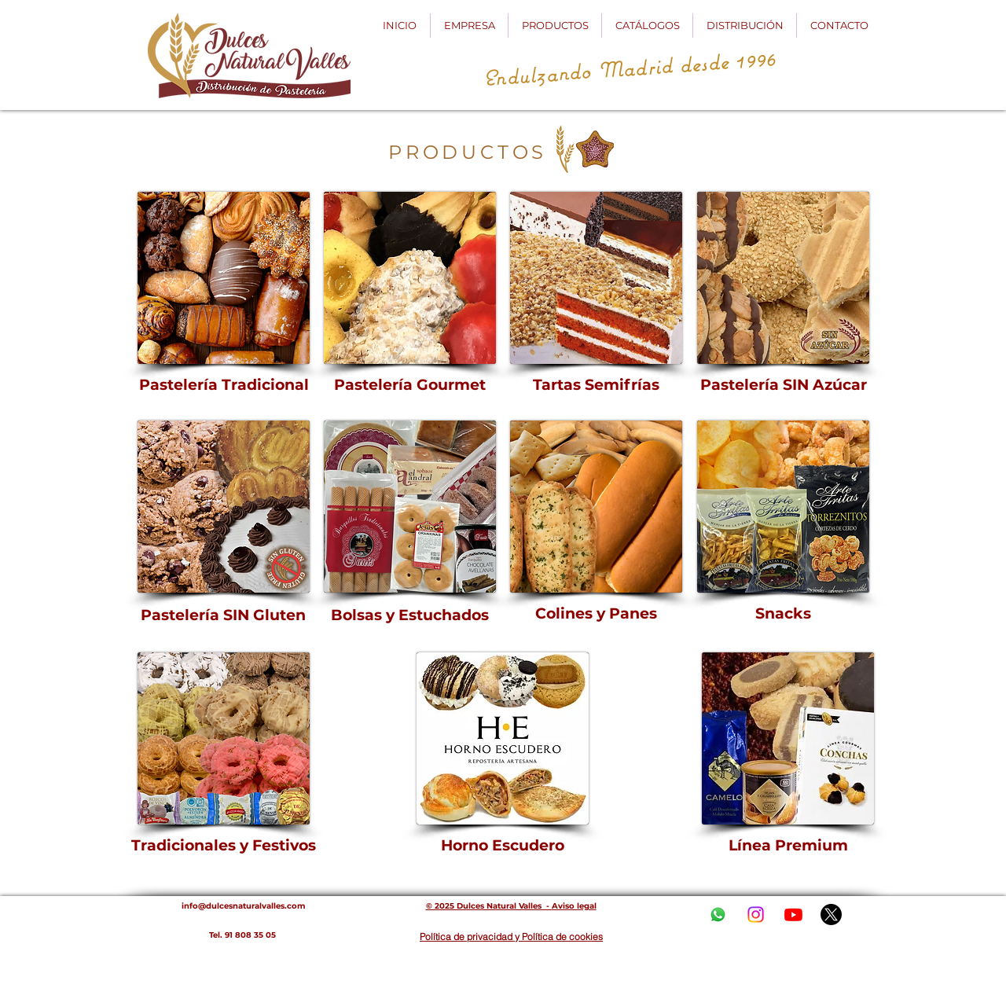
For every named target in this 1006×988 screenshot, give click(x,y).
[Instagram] (755, 914)
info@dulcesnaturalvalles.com (243, 906)
